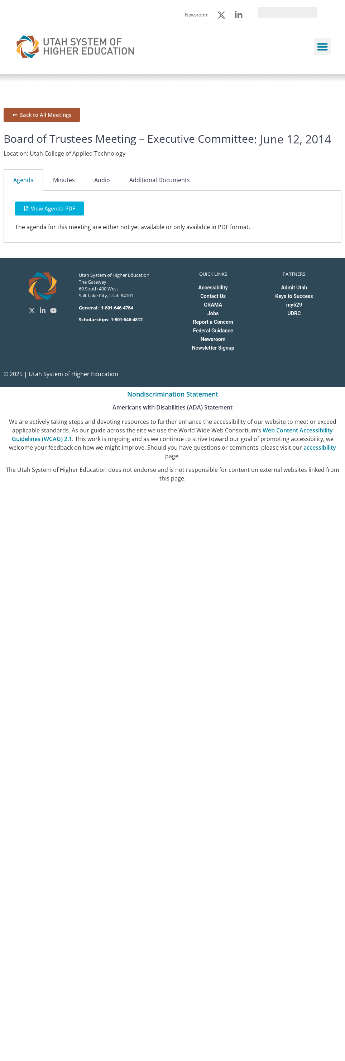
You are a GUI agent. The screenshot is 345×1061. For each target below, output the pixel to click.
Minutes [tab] (64, 180)
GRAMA (213, 305)
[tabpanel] (172, 217)
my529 (294, 305)
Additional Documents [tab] (159, 180)
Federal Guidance (213, 331)
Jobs (213, 314)
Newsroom (213, 339)
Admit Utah (294, 288)
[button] (322, 46)
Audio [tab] (102, 180)
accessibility (319, 447)
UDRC (294, 314)
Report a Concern (213, 322)
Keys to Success (294, 296)
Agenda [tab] (23, 180)
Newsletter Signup (213, 348)
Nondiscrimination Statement (172, 394)
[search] (287, 12)
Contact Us (213, 296)
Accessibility (213, 288)
